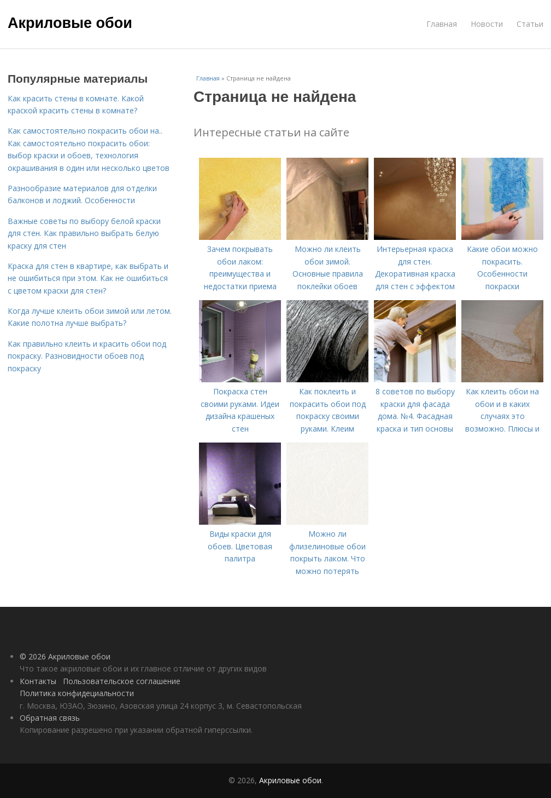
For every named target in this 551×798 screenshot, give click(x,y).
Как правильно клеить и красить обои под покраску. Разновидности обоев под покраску (87, 356)
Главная (441, 24)
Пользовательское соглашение (121, 681)
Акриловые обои (70, 23)
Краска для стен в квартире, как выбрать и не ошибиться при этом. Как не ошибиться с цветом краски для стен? (88, 278)
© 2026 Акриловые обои (65, 656)
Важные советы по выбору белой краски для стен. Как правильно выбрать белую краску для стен (84, 233)
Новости (487, 24)
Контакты (38, 681)
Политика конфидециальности (77, 693)
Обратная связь (50, 718)
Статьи (530, 24)
